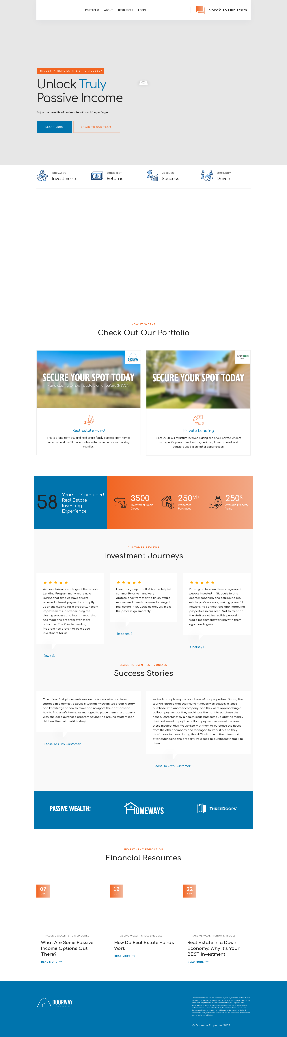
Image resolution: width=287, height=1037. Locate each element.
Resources (125, 10)
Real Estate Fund (88, 430)
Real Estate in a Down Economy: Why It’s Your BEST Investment (213, 948)
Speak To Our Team (96, 126)
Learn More (54, 126)
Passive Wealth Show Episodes (67, 935)
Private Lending (198, 431)
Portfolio (92, 10)
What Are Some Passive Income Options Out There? (67, 948)
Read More (49, 961)
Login (142, 10)
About (108, 10)
